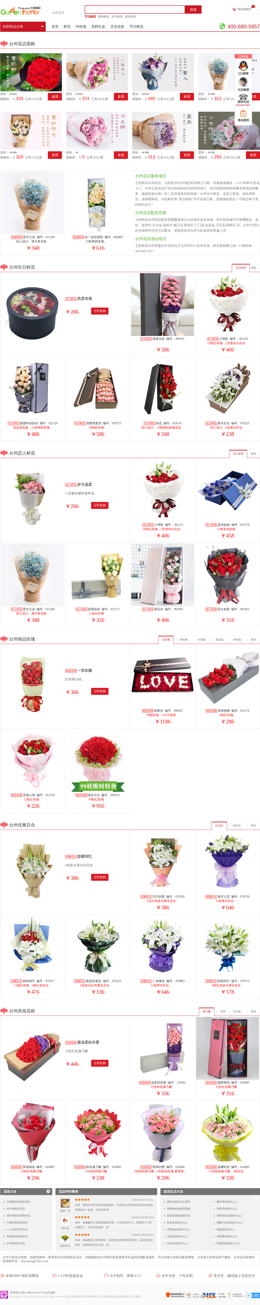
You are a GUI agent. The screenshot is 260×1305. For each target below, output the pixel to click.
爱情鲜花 (103, 16)
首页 (55, 26)
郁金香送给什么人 (177, 1222)
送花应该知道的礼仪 (178, 1215)
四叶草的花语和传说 (18, 1215)
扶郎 (223, 1011)
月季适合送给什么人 (178, 1229)
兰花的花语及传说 (17, 1222)
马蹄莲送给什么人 (227, 1236)
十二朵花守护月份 (17, 1229)
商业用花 (130, 16)
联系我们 (15, 1292)
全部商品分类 (23, 26)
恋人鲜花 (238, 453)
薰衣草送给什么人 (227, 1201)
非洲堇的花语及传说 (18, 1201)
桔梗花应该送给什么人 (230, 1215)
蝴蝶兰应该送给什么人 (230, 1222)
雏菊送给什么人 (226, 1229)
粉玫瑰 (184, 639)
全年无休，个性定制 (177, 1276)
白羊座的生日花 (16, 1243)
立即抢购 (100, 311)
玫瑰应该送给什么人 (228, 1243)
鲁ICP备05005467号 (32, 1292)
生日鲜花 (117, 16)
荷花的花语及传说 (17, 1236)
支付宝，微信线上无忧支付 (234, 1276)
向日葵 (237, 1011)
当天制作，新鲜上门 (125, 1276)
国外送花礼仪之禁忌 (178, 1201)
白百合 (219, 825)
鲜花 (67, 26)
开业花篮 (117, 26)
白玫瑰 (201, 639)
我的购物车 (244, 9)
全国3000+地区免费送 (22, 1276)
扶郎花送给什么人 (227, 1208)
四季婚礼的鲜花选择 (178, 1208)
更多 (253, 267)
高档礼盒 (98, 26)
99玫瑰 (81, 26)
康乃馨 (207, 1011)
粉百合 (237, 825)
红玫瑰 (166, 639)
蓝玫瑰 (219, 639)
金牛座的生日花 (16, 1208)
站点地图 (50, 1292)
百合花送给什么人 (177, 1243)
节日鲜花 (90, 16)
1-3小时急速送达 (70, 1276)
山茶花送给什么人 (177, 1236)
